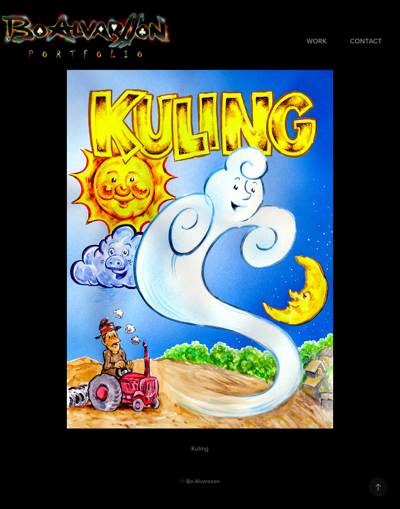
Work (317, 41)
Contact (366, 41)
